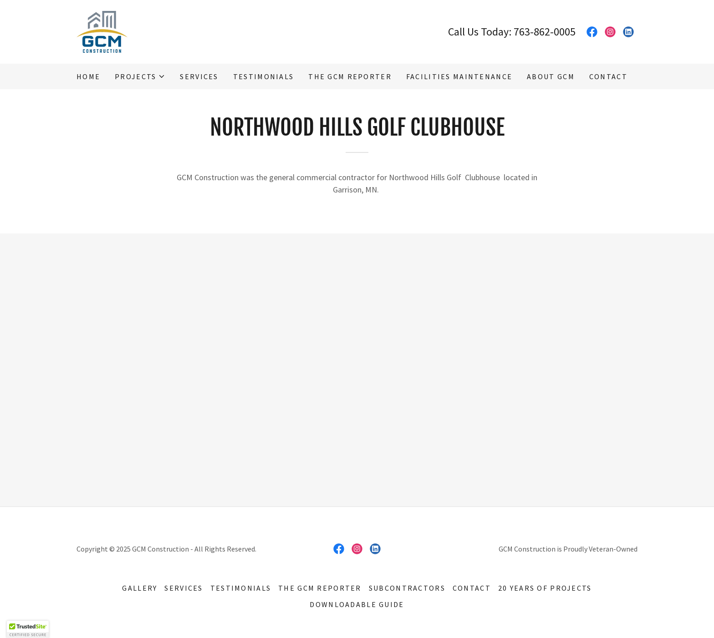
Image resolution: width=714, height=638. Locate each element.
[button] (140, 76)
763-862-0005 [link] (545, 32)
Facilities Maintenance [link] (459, 76)
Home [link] (88, 76)
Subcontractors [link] (407, 587)
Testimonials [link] (263, 76)
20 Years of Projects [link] (545, 587)
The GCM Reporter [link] (350, 76)
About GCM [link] (551, 76)
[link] (102, 30)
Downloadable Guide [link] (357, 604)
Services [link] (199, 76)
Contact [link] (608, 76)
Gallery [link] (139, 587)
